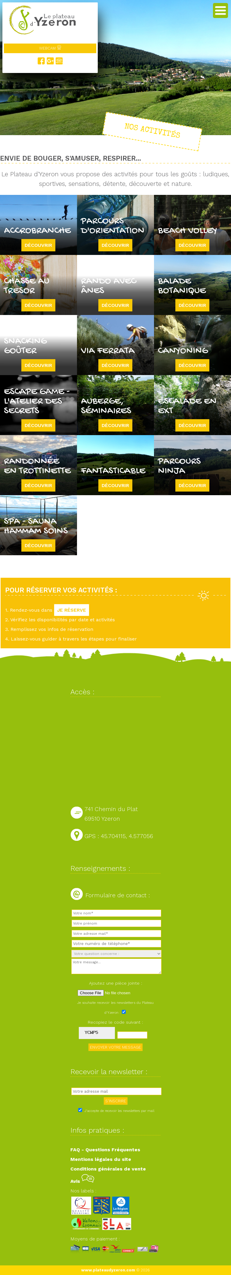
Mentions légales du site (100, 1159)
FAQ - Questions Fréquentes (105, 1149)
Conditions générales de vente (108, 1169)
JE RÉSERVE (71, 610)
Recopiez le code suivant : (115, 1022)
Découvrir (38, 245)
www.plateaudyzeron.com (108, 1270)
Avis (82, 1181)
